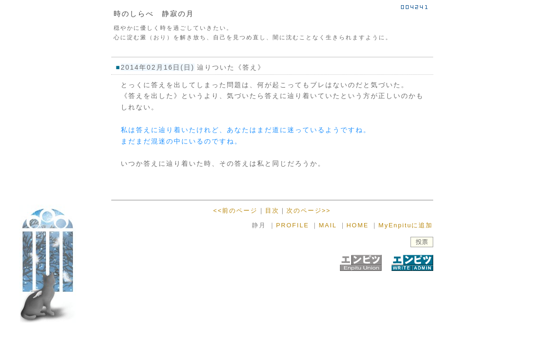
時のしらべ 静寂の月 (154, 13)
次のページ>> (308, 210)
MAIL (328, 225)
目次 (272, 210)
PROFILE (292, 225)
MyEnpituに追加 (405, 225)
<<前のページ (235, 210)
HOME (358, 225)
